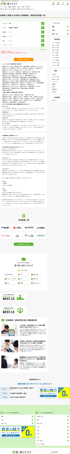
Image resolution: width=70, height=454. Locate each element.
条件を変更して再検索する (23, 59)
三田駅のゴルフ (31, 68)
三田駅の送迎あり (22, 102)
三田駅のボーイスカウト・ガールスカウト (10, 79)
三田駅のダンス (30, 84)
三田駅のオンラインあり (7, 100)
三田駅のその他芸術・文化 (7, 90)
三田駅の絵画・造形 (6, 88)
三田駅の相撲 (24, 73)
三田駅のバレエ (23, 84)
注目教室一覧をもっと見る (23, 244)
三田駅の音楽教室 (40, 82)
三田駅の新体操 (26, 66)
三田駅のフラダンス (23, 86)
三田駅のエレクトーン (31, 82)
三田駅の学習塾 (15, 77)
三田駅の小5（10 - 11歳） (18, 98)
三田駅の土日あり (39, 98)
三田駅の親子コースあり (18, 100)
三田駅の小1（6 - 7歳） (17, 96)
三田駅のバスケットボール (7, 70)
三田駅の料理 (31, 88)
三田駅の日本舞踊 (23, 88)
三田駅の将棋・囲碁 (23, 81)
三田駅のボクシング (32, 73)
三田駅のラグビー (39, 68)
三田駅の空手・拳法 (36, 71)
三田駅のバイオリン (15, 84)
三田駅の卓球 (24, 68)
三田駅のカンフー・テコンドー (17, 75)
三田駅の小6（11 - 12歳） (29, 98)
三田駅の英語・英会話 (6, 77)
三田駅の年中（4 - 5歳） (30, 94)
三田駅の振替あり (37, 100)
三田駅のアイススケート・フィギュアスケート (23, 70)
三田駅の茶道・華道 (15, 88)
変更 (43, 23)
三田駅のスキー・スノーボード (8, 71)
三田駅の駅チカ (5, 102)
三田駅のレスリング (6, 75)
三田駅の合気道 (18, 73)
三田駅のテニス (5, 68)
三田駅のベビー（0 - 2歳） (7, 94)
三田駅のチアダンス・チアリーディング (10, 86)
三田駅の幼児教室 (23, 77)
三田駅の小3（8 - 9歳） (38, 96)
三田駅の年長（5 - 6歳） (7, 96)
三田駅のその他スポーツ (30, 75)
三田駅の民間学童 (5, 82)
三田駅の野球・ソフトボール (15, 68)
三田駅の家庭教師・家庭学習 (34, 81)
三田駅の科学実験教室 (32, 77)
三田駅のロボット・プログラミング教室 (10, 81)
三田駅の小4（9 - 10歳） (7, 98)
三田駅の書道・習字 (24, 79)
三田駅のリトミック (6, 84)
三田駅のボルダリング (26, 71)
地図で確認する (43, 49)
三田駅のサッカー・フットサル (36, 66)
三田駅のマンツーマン (28, 100)
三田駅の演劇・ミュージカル (34, 86)
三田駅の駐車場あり (13, 102)
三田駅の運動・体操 (18, 66)
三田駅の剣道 (11, 73)
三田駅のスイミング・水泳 (7, 66)
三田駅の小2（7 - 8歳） (28, 96)
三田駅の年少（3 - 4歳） (19, 94)
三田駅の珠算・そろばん (34, 79)
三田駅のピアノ (22, 82)
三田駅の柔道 (4, 73)
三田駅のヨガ (18, 71)
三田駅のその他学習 (14, 82)
